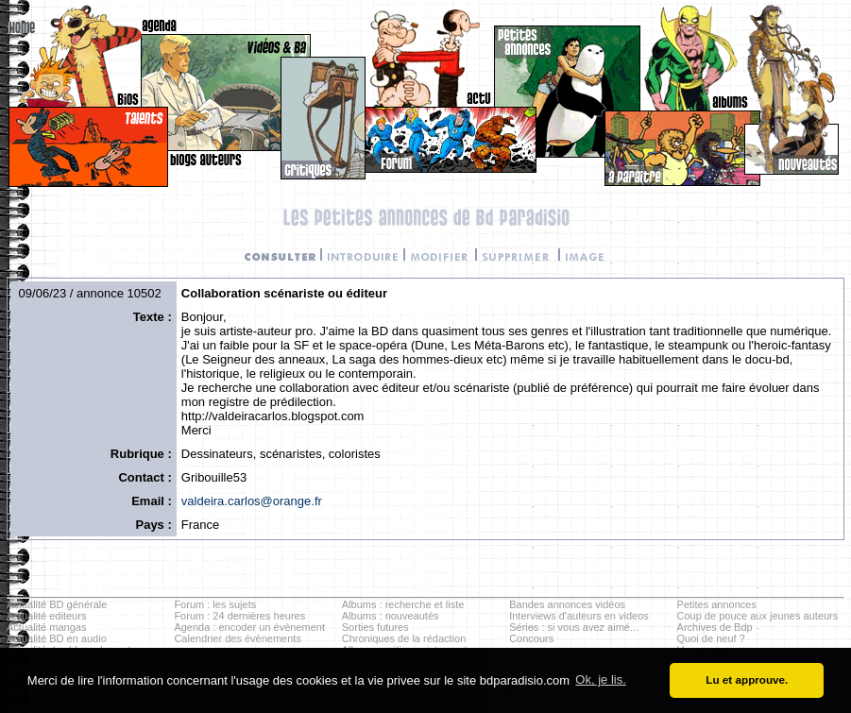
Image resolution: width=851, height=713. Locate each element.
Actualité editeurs (46, 615)
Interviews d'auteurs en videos (579, 615)
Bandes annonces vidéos (567, 604)
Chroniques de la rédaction (404, 638)
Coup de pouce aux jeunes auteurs (758, 615)
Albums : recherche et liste (403, 604)
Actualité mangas (46, 627)
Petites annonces (717, 604)
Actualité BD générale (57, 604)
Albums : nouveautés (390, 615)
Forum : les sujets (215, 604)
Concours (531, 638)
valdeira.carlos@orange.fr (251, 501)
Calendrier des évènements (237, 638)
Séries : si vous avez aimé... (573, 627)
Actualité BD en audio (57, 638)
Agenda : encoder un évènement (249, 627)
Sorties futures (375, 627)
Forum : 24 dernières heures (239, 615)
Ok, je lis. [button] (600, 679)
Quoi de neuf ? (711, 638)
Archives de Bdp (715, 627)
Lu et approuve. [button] (747, 679)
